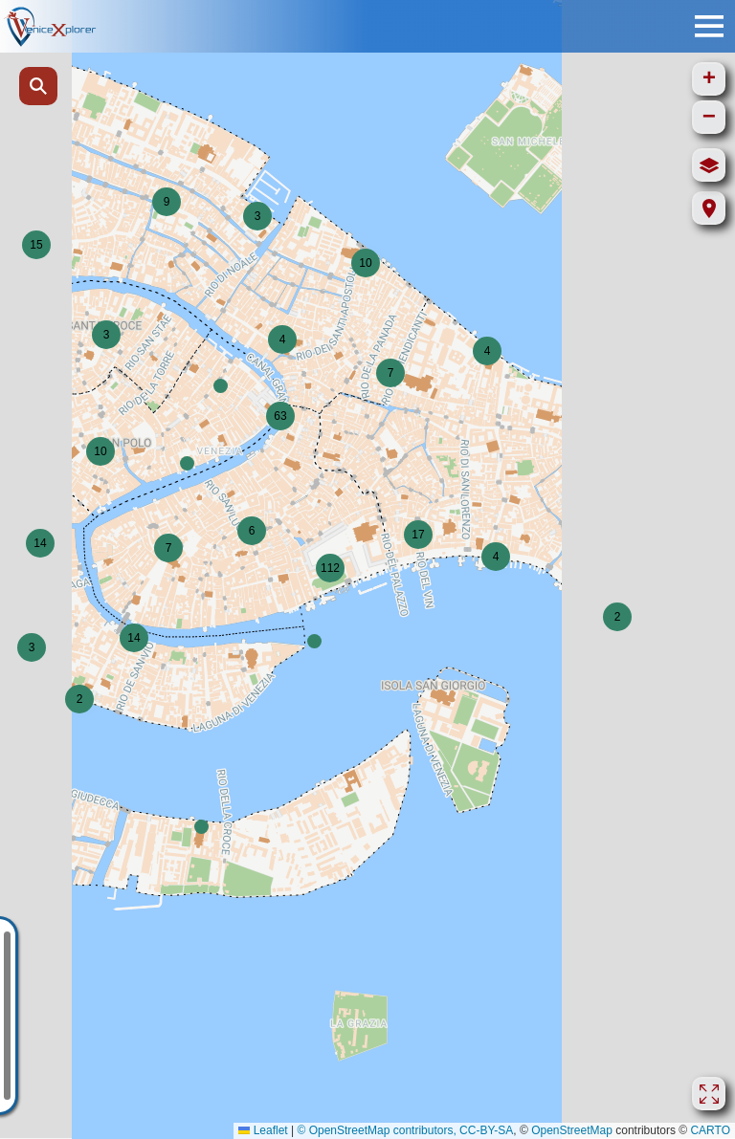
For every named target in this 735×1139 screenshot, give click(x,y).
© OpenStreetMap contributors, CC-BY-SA (405, 1130)
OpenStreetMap (571, 1130)
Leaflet (262, 1130)
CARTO (710, 1130)
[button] (257, 216)
